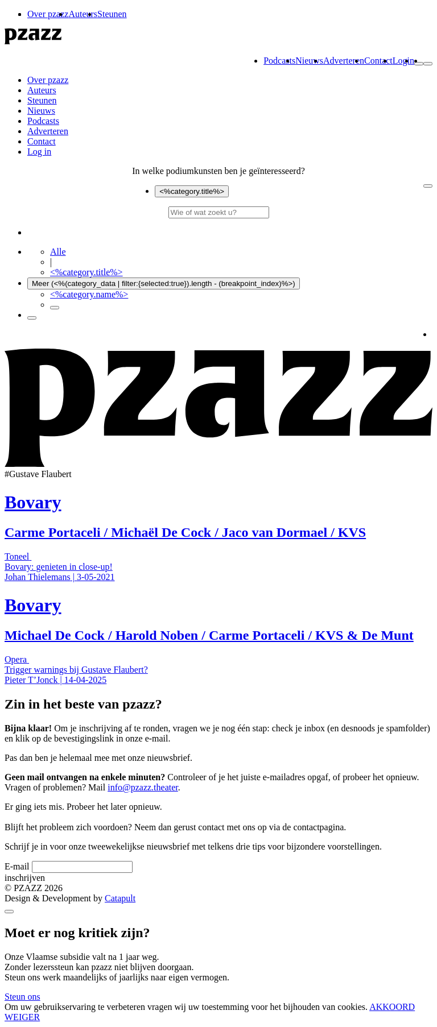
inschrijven (25, 878)
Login (403, 60)
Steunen (112, 14)
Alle (58, 251)
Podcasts (279, 60)
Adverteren (343, 60)
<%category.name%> (89, 294)
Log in (39, 151)
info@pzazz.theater (143, 787)
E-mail (17, 866)
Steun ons (22, 996)
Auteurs (82, 14)
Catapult (120, 898)
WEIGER (22, 1017)
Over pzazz (47, 14)
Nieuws (309, 60)
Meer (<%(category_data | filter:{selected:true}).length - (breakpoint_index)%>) (163, 283)
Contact (378, 60)
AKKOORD (392, 1007)
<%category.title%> (191, 191)
